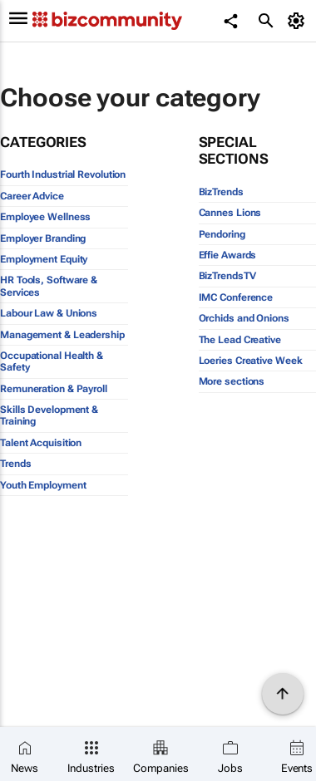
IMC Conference (236, 297)
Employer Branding (43, 238)
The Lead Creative (240, 340)
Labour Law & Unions (48, 313)
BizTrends (221, 192)
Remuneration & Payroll (53, 389)
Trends (15, 463)
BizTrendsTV (227, 276)
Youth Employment (43, 485)
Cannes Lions (230, 213)
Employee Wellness (45, 217)
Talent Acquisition (40, 443)
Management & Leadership (62, 335)
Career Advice (32, 196)
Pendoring (222, 234)
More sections (232, 381)
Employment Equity (43, 259)
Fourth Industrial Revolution (63, 174)
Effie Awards (228, 255)
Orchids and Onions (244, 318)
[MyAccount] (299, 20)
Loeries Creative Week (251, 360)
